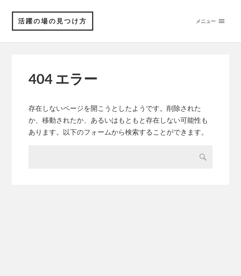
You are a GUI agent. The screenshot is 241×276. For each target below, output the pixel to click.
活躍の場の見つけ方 (52, 21)
